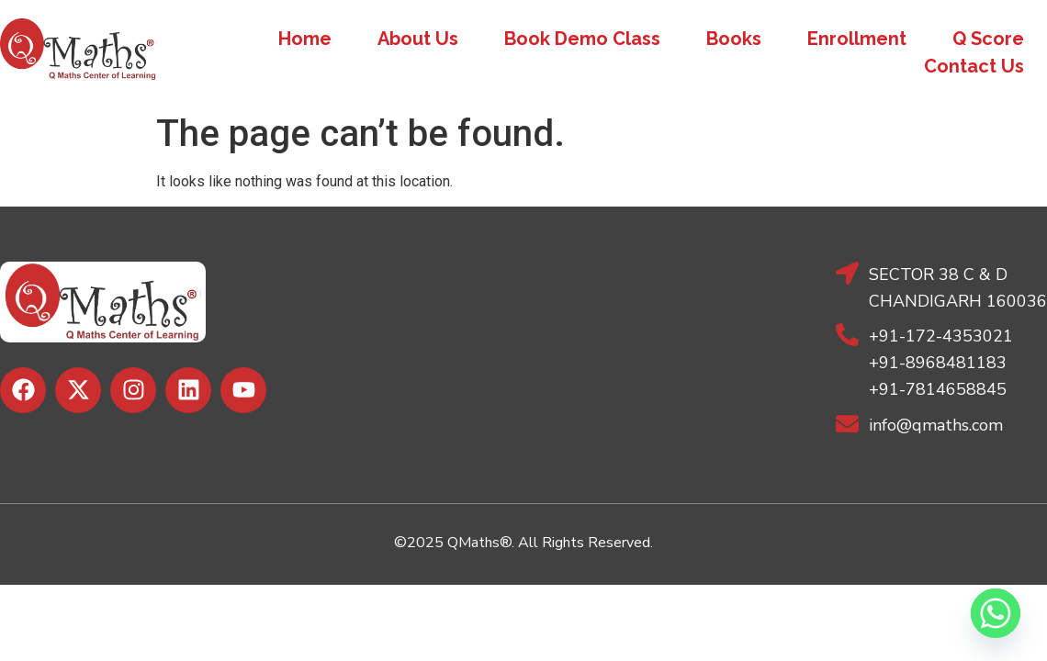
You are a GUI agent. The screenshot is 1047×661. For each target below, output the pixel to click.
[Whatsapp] (995, 613)
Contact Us (974, 66)
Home (305, 39)
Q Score (988, 39)
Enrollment (856, 39)
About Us (417, 39)
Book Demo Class (582, 39)
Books (733, 39)
